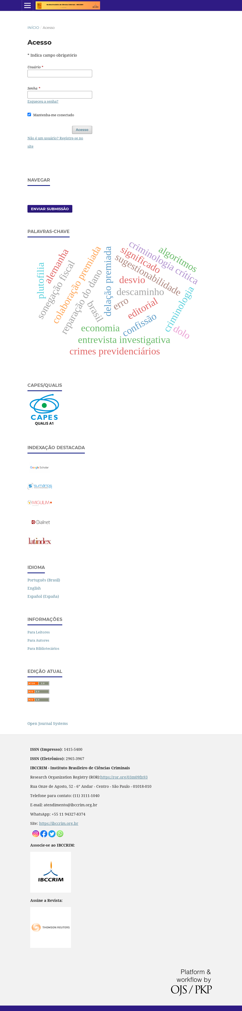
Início (33, 27)
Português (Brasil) (43, 580)
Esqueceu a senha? (42, 101)
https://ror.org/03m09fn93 (124, 777)
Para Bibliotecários (43, 648)
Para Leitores (38, 632)
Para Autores (38, 640)
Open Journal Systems (47, 723)
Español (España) (43, 596)
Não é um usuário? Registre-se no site (55, 142)
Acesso (82, 130)
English (34, 588)
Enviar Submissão (50, 209)
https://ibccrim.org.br (58, 823)
